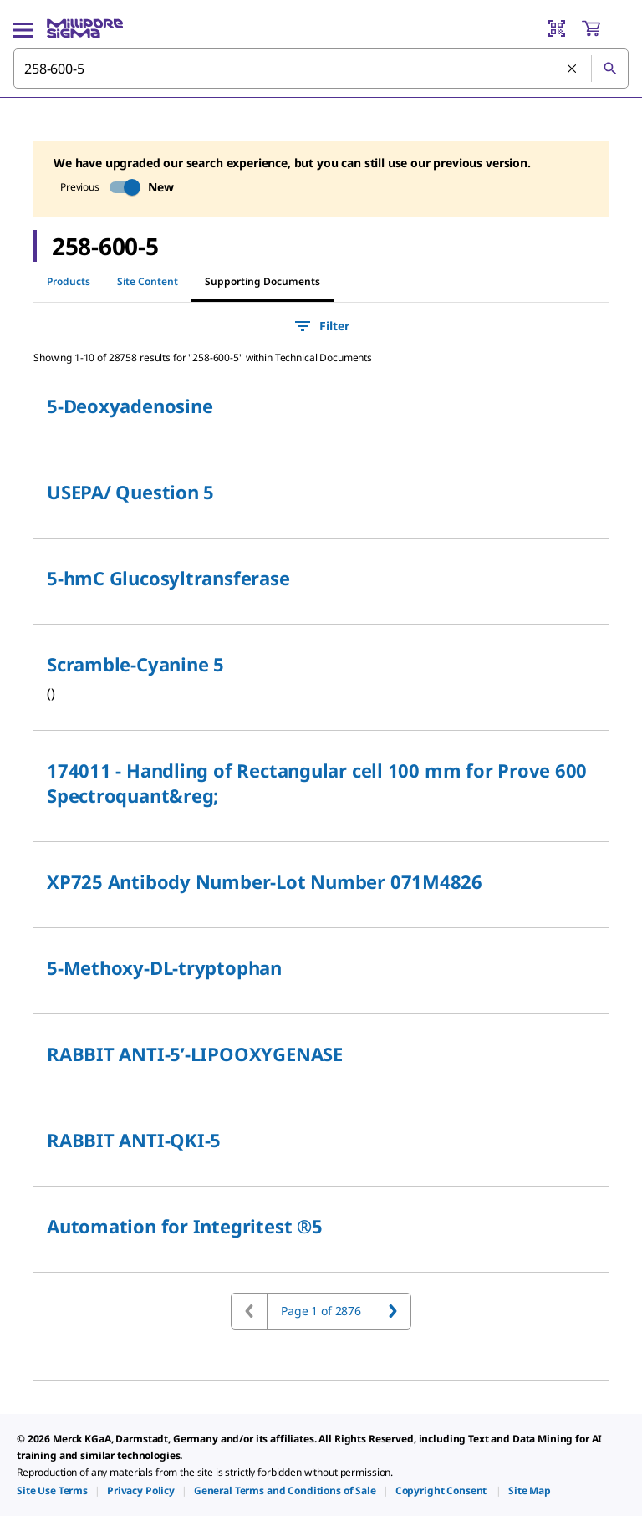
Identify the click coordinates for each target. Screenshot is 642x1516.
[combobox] (321, 68)
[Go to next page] (392, 1311)
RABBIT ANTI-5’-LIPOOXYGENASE (195, 1053)
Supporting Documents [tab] (262, 281)
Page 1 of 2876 (321, 1311)
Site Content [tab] (147, 281)
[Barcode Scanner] (557, 28)
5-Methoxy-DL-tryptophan (164, 967)
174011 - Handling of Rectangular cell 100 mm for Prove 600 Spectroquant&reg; (317, 783)
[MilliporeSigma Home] (85, 28)
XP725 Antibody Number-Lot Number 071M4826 (264, 881)
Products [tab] (68, 281)
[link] (52, 1490)
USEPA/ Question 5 (130, 491)
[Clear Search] (573, 69)
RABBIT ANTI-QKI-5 (134, 1139)
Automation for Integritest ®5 (185, 1225)
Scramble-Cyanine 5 (135, 663)
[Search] (609, 68)
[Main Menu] (23, 28)
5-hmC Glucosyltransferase (168, 577)
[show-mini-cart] (604, 28)
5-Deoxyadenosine (129, 405)
